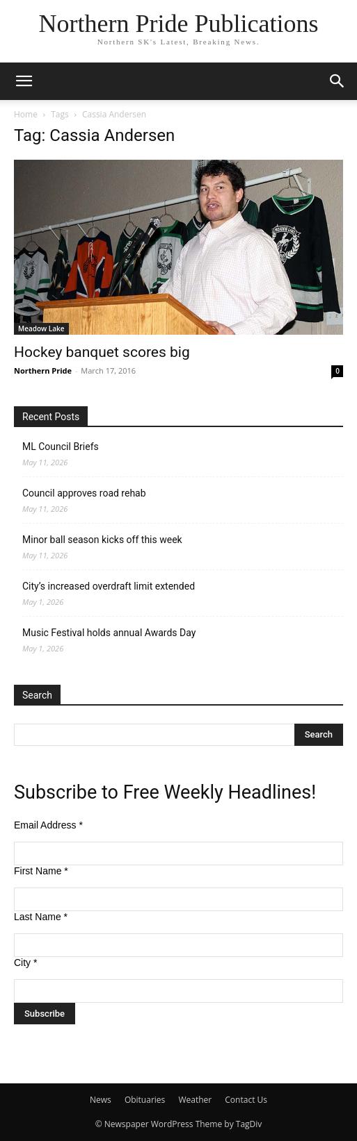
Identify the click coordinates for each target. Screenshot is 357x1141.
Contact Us (246, 1100)
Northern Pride (43, 370)
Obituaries (145, 1100)
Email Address (48, 825)
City (25, 962)
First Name (41, 870)
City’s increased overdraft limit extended (108, 586)
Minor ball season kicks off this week (102, 539)
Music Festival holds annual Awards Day (109, 632)
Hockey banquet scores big (102, 352)
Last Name (41, 916)
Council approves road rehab (84, 493)
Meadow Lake (41, 328)
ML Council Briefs (60, 446)
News (100, 1100)
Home (26, 114)
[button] (23, 81)
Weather (195, 1100)
